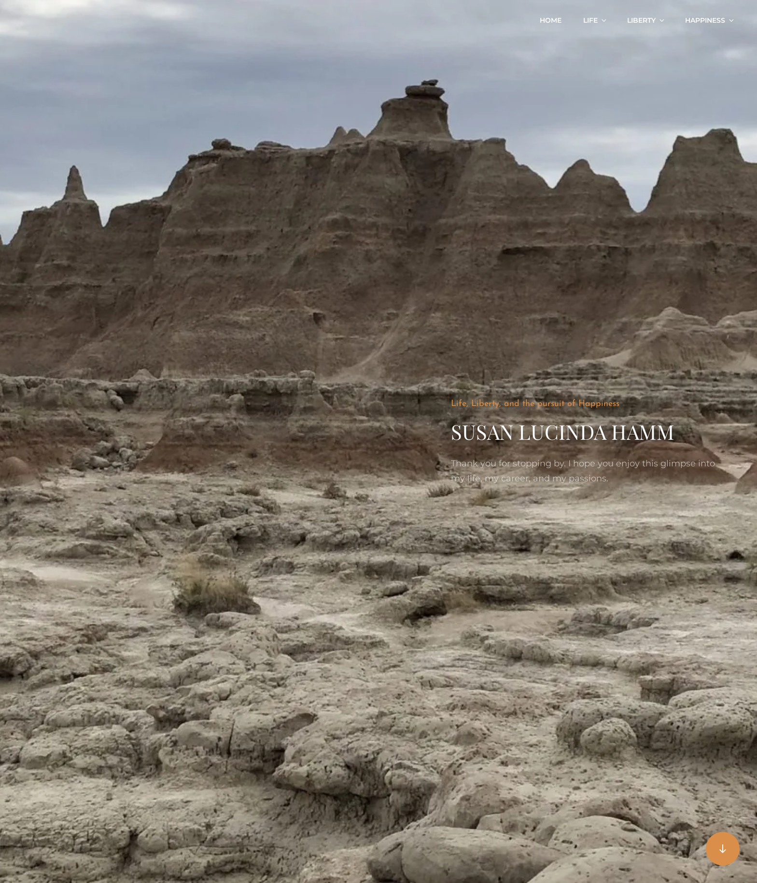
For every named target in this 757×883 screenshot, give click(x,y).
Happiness (710, 20)
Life (595, 20)
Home (550, 20)
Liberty (646, 20)
